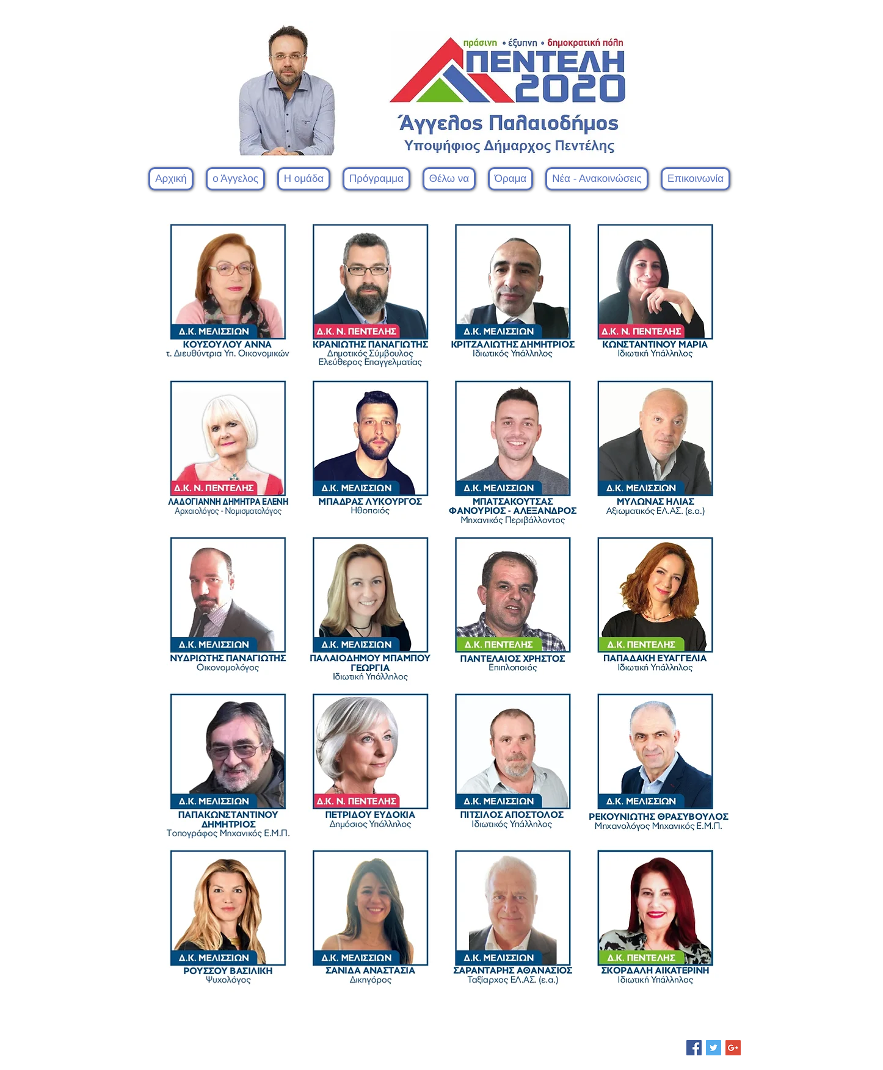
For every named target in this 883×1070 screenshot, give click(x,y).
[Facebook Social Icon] (694, 1047)
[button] (303, 178)
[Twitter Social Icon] (713, 1047)
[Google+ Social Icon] (733, 1047)
